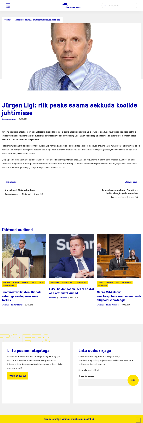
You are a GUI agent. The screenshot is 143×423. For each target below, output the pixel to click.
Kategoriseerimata (9, 119)
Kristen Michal (16, 304)
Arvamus (5, 304)
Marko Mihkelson (112, 304)
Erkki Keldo (63, 297)
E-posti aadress (86, 375)
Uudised (7, 20)
